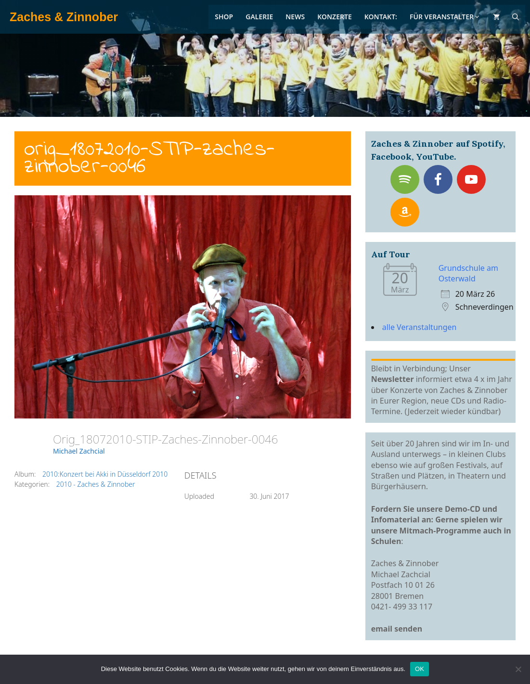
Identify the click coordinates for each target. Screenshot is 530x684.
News (295, 16)
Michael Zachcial (79, 451)
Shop (224, 16)
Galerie (259, 16)
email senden (397, 628)
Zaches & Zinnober (64, 17)
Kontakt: (380, 16)
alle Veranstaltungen (419, 327)
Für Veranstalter (445, 16)
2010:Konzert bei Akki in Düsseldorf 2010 (105, 474)
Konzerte (334, 16)
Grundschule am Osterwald (468, 273)
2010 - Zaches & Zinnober (95, 484)
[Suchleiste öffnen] (515, 17)
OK (419, 668)
